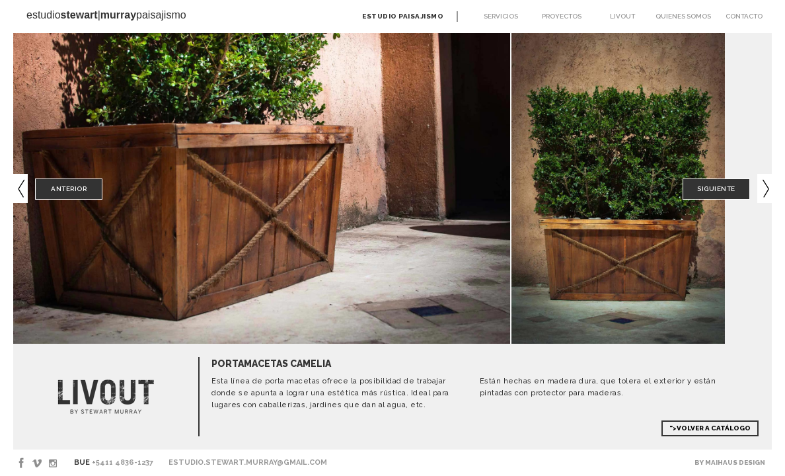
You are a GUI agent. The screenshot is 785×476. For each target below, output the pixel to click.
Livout (622, 16)
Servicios (501, 16)
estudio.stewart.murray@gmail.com (247, 462)
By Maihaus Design (729, 462)
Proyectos (561, 16)
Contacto (744, 16)
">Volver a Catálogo (710, 428)
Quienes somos (683, 16)
